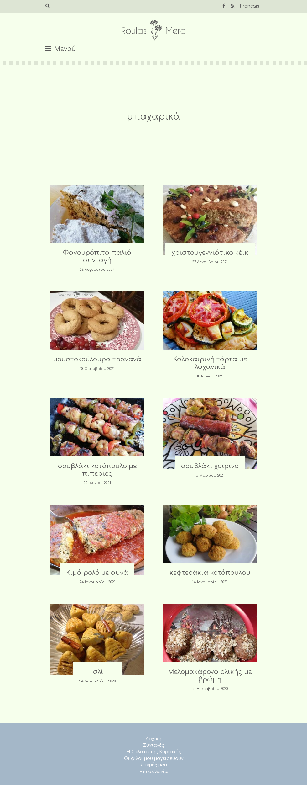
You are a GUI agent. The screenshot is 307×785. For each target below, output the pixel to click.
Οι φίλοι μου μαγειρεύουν (153, 758)
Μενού (65, 48)
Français (249, 6)
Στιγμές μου (153, 765)
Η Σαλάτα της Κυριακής (153, 752)
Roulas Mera (153, 30)
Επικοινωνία (153, 771)
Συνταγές (153, 745)
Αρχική (153, 738)
